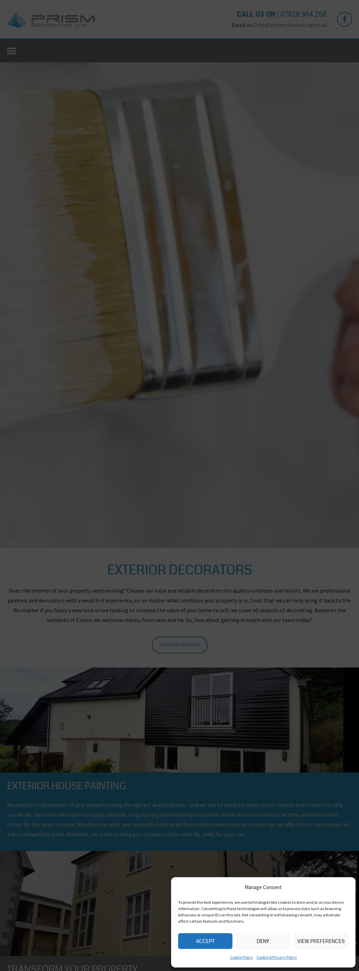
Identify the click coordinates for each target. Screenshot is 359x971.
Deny (263, 941)
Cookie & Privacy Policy (277, 957)
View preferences (321, 941)
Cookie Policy (241, 957)
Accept (205, 941)
